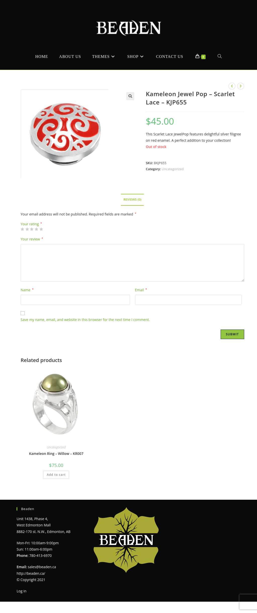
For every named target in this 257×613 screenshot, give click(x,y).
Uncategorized (173, 169)
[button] (130, 96)
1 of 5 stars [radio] (22, 229)
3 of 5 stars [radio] (31, 229)
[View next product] (240, 86)
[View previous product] (231, 86)
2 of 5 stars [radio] (27, 229)
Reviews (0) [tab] (132, 199)
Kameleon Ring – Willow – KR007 (56, 453)
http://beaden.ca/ (31, 573)
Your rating (31, 224)
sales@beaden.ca (42, 566)
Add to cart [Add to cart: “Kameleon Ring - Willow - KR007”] (56, 475)
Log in (21, 591)
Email (141, 289)
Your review (32, 239)
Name (27, 289)
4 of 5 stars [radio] (36, 229)
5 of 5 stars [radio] (41, 229)
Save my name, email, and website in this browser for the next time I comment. (85, 319)
